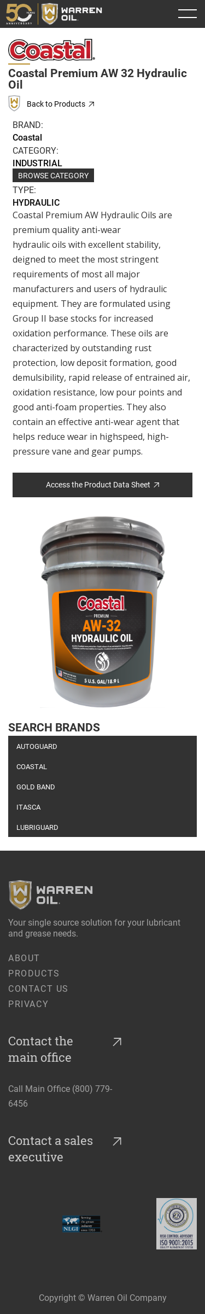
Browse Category (53, 175)
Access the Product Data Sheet (102, 484)
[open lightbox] (102, 612)
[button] (187, 14)
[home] (57, 14)
